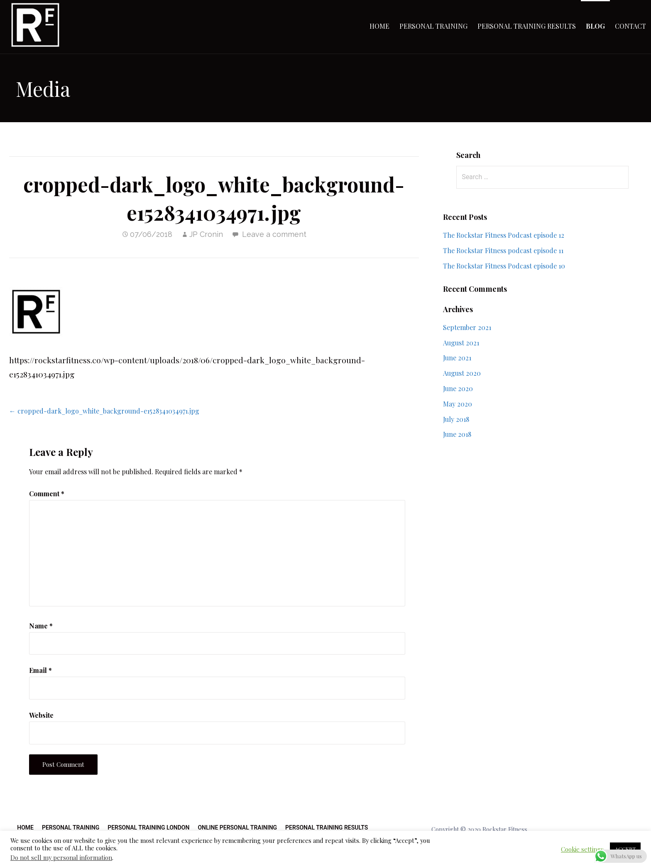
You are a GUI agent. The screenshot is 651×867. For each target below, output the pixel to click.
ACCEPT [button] (625, 848)
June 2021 (457, 357)
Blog (595, 26)
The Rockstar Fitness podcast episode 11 (503, 250)
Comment (46, 493)
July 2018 (456, 419)
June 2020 (458, 388)
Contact (630, 26)
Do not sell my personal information (61, 857)
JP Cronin (206, 234)
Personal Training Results (526, 26)
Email (40, 670)
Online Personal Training (237, 827)
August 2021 (461, 342)
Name (41, 625)
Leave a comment (274, 234)
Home (379, 26)
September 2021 (467, 327)
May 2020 (457, 403)
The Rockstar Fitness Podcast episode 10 (504, 265)
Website (41, 715)
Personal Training (433, 26)
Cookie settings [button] (582, 849)
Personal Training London (148, 827)
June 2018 (457, 434)
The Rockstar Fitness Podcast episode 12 (503, 235)
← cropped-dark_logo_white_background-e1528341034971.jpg (104, 410)
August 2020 (462, 373)
